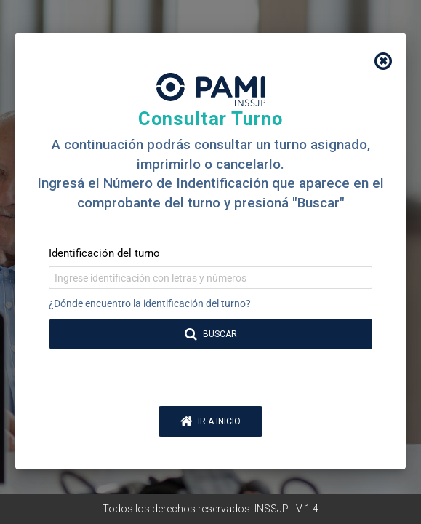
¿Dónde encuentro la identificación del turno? (150, 303)
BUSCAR (211, 334)
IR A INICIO (210, 421)
